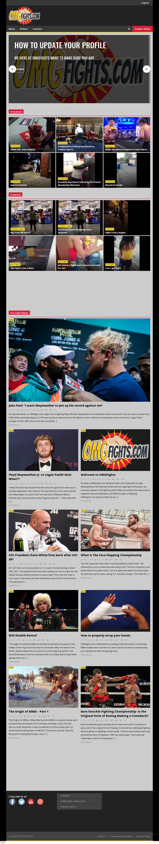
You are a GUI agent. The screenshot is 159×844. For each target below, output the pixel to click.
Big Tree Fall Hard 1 (20, 232)
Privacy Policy (69, 807)
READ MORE (20, 69)
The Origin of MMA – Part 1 (28, 711)
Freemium (15, 146)
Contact (37, 29)
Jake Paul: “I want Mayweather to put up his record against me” (56, 405)
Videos (24, 29)
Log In (145, 2)
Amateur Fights (17, 229)
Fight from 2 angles (115, 232)
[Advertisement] (105, 15)
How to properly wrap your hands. (106, 635)
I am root (100, 559)
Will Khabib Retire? (23, 635)
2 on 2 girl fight (113, 268)
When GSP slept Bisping (23, 149)
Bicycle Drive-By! (113, 185)
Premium (110, 229)
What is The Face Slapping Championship (111, 555)
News (12, 29)
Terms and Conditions (73, 801)
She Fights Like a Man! (22, 268)
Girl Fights (15, 264)
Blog (11, 319)
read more (14, 425)
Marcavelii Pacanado (31, 410)
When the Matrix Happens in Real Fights (126, 149)
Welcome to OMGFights (98, 475)
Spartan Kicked (18, 185)
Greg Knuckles (100, 479)
